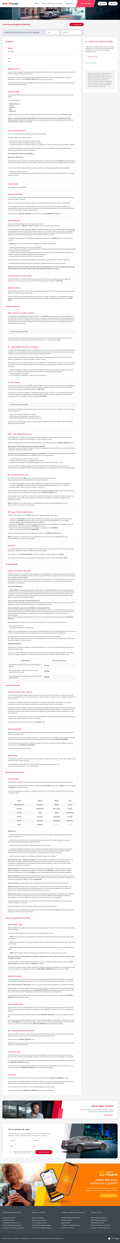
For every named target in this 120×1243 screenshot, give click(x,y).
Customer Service (66, 1220)
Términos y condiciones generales (100, 1227)
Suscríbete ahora (44, 1152)
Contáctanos (69, 3)
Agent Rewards (65, 1222)
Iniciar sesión (85, 3)
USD (102, 3)
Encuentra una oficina (67, 1227)
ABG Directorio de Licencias (99, 1217)
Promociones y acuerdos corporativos (13, 1227)
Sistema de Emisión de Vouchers (70, 1217)
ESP (113, 3)
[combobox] (20, 1146)
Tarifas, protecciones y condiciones (52, 3)
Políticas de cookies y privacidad (100, 1225)
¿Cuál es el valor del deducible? (19, 331)
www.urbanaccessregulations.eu (17, 766)
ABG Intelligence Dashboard (99, 1220)
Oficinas (36, 3)
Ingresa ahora (109, 1115)
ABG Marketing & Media (97, 1222)
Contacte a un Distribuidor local (70, 1225)
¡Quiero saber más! (108, 1195)
